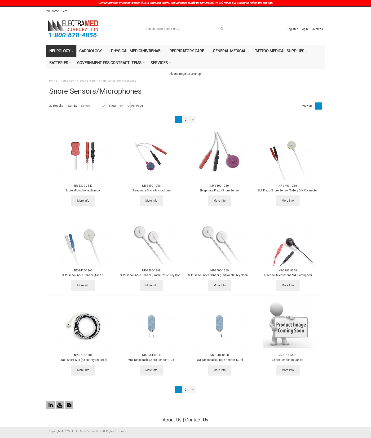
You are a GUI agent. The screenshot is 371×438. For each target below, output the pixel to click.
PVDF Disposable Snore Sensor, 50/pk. (219, 360)
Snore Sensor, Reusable (287, 360)
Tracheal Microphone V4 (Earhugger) (288, 275)
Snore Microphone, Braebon (83, 190)
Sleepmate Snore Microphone (151, 190)
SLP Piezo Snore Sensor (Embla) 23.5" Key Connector (154, 275)
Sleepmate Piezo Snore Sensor (219, 190)
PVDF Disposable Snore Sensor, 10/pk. (151, 360)
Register (292, 29)
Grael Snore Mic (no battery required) (83, 360)
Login (304, 29)
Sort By (72, 105)
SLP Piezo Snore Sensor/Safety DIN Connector (288, 190)
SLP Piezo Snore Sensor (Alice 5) (83, 275)
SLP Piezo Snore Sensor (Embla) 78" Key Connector (221, 275)
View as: (307, 105)
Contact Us (196, 420)
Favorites (317, 29)
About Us (172, 420)
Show (112, 105)
